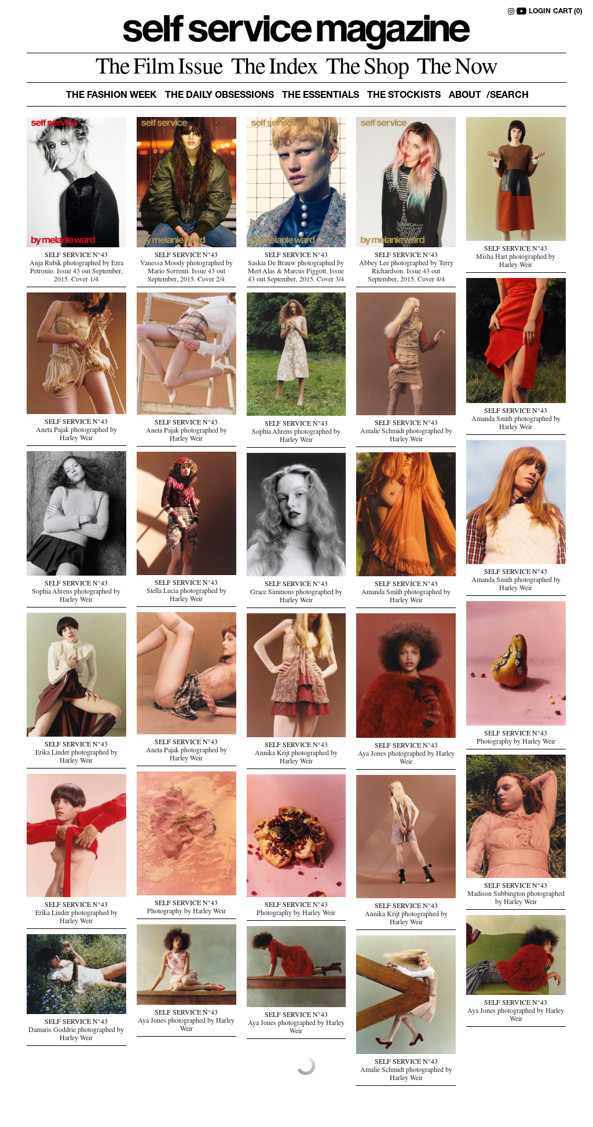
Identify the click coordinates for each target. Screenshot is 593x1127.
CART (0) (568, 11)
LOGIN (540, 11)
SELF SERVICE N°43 (76, 256)
